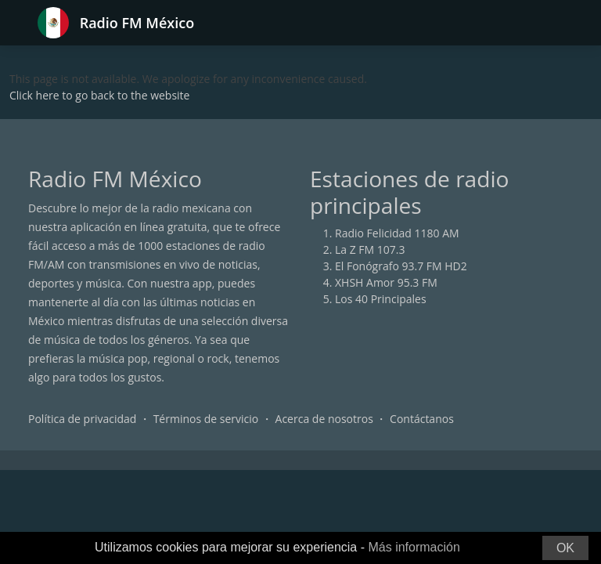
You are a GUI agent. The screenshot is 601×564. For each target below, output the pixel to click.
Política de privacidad (82, 418)
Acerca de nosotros (324, 418)
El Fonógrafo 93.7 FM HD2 (401, 265)
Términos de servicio (206, 418)
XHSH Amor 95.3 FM (386, 282)
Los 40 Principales (380, 298)
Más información (413, 547)
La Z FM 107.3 (370, 249)
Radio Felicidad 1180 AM (397, 233)
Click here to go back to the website (99, 95)
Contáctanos (422, 418)
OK (565, 548)
